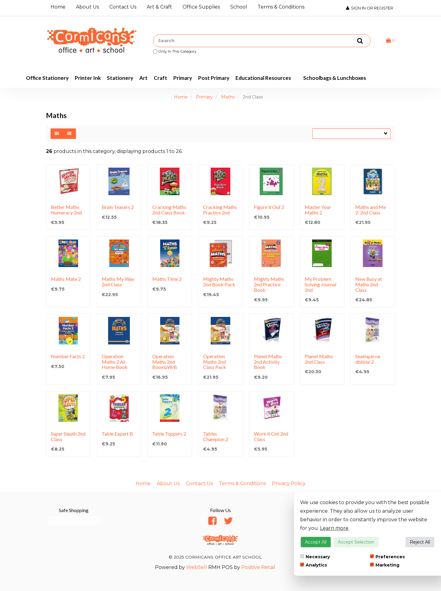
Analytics (313, 565)
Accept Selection (356, 542)
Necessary (315, 556)
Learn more (334, 528)
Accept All (315, 542)
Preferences (387, 556)
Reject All (420, 542)
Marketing (384, 565)
